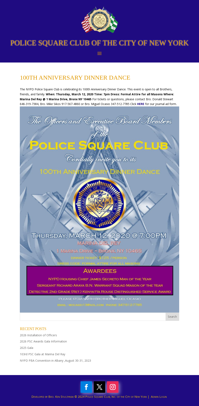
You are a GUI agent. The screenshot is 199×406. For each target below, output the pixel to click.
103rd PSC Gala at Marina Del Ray (42, 354)
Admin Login (159, 397)
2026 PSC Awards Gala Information (43, 341)
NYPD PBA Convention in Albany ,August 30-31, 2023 (55, 360)
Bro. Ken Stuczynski (61, 397)
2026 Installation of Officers (38, 335)
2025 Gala (26, 348)
